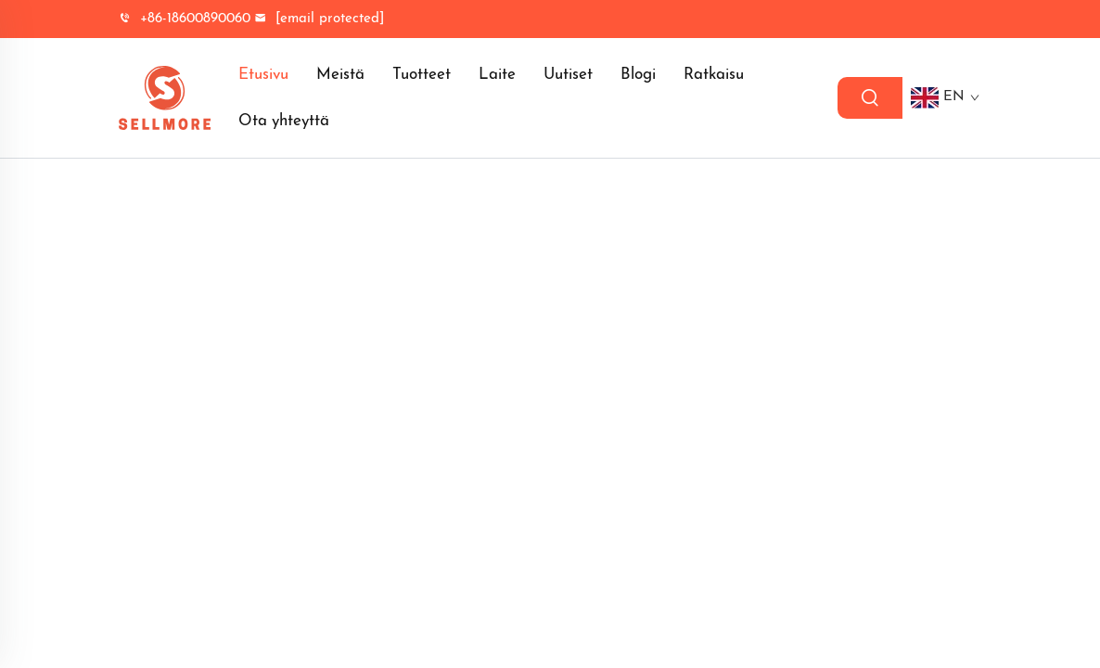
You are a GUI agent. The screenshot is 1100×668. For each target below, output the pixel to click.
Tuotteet (421, 75)
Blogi (638, 75)
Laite (497, 75)
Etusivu (263, 75)
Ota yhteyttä (283, 121)
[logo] (165, 97)
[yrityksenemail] (319, 19)
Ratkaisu (714, 75)
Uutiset (568, 75)
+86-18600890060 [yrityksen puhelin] (184, 19)
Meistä (340, 75)
